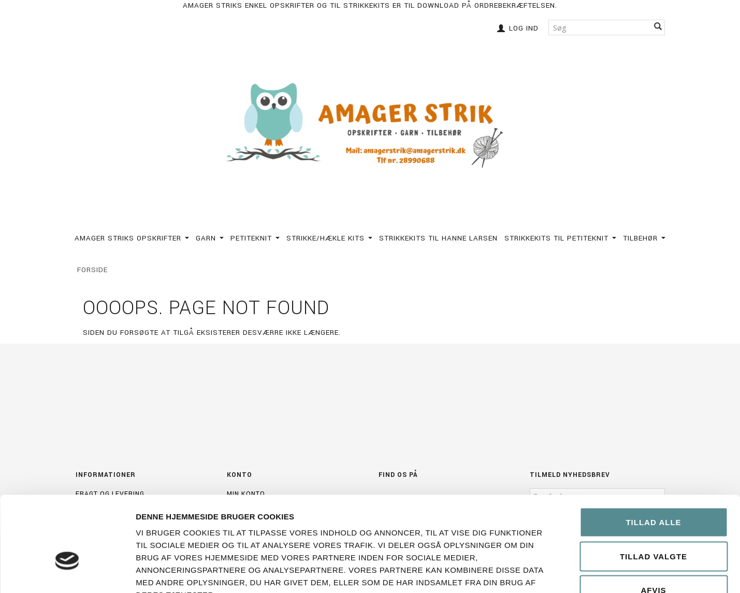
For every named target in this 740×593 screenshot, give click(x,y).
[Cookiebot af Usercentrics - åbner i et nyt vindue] (67, 573)
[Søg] (658, 27)
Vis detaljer (587, 572)
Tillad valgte (653, 491)
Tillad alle (653, 457)
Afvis (653, 524)
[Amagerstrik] (370, 126)
